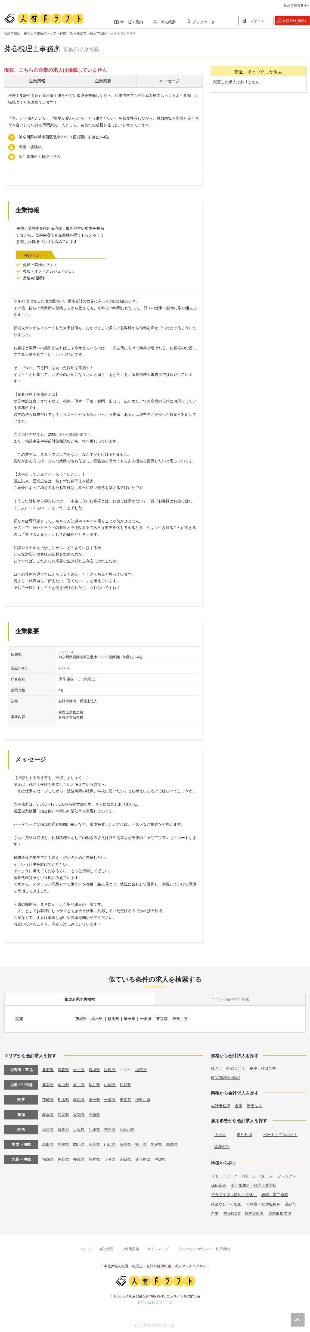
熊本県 (94, 1158)
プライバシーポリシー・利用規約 (203, 1248)
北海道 (48, 1069)
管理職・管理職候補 (263, 1203)
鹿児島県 (142, 1158)
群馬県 (113, 1018)
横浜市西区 (98, 33)
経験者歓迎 (254, 1213)
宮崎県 (125, 1158)
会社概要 (106, 1248)
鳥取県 (48, 1143)
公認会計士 (235, 1067)
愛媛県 (156, 1143)
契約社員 (244, 1134)
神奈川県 (66, 33)
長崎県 (79, 1158)
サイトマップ (158, 1248)
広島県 (94, 1143)
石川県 (79, 1084)
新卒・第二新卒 (274, 1194)
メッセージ (169, 81)
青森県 (63, 1069)
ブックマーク (203, 22)
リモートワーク (224, 1175)
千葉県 (146, 1018)
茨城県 (81, 1018)
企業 (238, 1105)
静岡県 (63, 1114)
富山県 (63, 1084)
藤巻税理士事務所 (123, 33)
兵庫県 (94, 1129)
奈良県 (110, 1129)
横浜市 (81, 33)
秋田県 (110, 1069)
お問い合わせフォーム (155, 1302)
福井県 (94, 1084)
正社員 (220, 1134)
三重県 (94, 1114)
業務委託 (222, 1146)
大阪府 (79, 1129)
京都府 (63, 1129)
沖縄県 (160, 1158)
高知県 (172, 1143)
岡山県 (79, 1143)
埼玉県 (129, 1018)
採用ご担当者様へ (297, 5)
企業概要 (103, 81)
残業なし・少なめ (226, 1203)
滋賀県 (48, 1129)
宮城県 (94, 1069)
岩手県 (79, 1069)
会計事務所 (220, 1105)
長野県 (125, 1084)
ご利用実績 (130, 1248)
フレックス (286, 1175)
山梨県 (110, 1084)
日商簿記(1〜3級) (225, 1077)
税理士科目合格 (262, 1067)
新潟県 (48, 1084)
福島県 (141, 1069)
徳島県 (125, 1143)
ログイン (257, 21)
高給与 (290, 1203)
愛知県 (79, 1114)
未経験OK (231, 1213)
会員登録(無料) (294, 21)
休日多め (218, 1185)
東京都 (162, 1018)
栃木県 (97, 1018)
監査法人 (254, 1105)
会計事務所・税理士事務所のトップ (30, 33)
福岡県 (48, 1158)
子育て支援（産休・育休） (234, 1194)
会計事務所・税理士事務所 (254, 1185)
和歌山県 (127, 1129)
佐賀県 (63, 1158)
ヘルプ (85, 1248)
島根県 (63, 1143)
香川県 (141, 1143)
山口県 (110, 1143)
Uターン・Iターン (257, 1175)
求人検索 (168, 22)
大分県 (110, 1158)
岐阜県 (48, 1114)
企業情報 (37, 81)
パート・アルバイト (280, 1134)
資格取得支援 (279, 1213)
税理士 (216, 1067)
